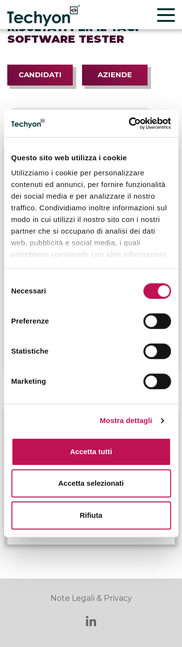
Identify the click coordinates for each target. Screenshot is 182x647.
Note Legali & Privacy (91, 598)
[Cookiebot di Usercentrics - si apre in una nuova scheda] (129, 123)
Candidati (40, 74)
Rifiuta (91, 515)
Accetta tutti (91, 451)
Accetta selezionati (91, 483)
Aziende (115, 74)
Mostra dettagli (125, 420)
